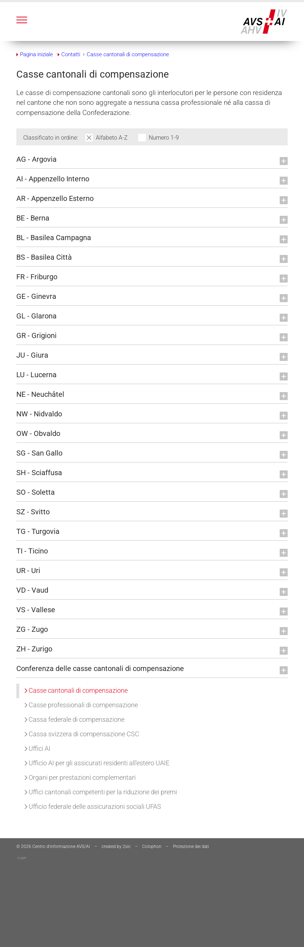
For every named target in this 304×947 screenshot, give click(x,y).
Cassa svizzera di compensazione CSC (82, 734)
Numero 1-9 (164, 137)
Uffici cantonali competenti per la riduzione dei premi (101, 792)
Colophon (151, 846)
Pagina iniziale (36, 54)
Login (21, 858)
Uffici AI (37, 748)
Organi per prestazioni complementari (80, 777)
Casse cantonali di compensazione (76, 690)
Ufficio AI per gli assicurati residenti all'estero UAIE (97, 763)
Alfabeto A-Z (112, 137)
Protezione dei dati (191, 846)
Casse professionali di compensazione (81, 705)
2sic (127, 846)
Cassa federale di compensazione (74, 719)
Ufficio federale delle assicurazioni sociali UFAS (93, 806)
